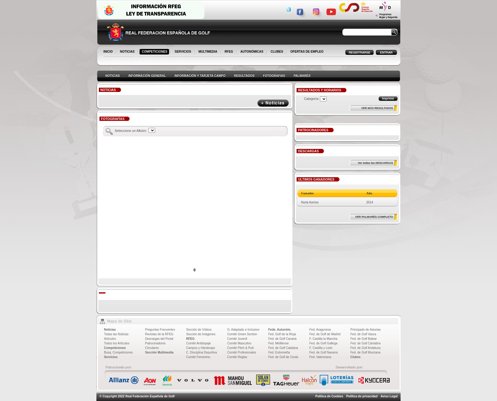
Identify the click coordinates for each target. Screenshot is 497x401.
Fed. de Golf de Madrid (324, 334)
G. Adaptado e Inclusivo (243, 329)
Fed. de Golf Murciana (365, 352)
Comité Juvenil (237, 338)
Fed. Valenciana (320, 357)
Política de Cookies (329, 396)
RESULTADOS (244, 75)
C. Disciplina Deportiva (201, 352)
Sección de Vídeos (198, 329)
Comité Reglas (237, 357)
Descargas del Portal (159, 338)
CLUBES (277, 51)
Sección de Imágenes (200, 334)
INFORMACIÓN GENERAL (147, 75)
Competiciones (115, 348)
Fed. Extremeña (279, 352)
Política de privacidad (361, 396)
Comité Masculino (239, 343)
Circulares (152, 348)
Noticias (110, 329)
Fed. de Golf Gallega (323, 343)
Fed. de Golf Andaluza (365, 348)
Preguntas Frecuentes (160, 329)
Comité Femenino (198, 357)
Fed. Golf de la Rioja (282, 334)
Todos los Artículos (116, 343)
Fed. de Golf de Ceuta (283, 357)
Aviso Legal (389, 396)
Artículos (110, 338)
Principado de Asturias (365, 329)
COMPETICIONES (155, 52)
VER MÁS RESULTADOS (377, 108)
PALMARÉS (302, 75)
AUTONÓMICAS (251, 51)
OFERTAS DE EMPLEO (307, 51)
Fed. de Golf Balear (363, 338)
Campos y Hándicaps (200, 348)
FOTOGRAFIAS (274, 75)
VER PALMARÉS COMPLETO (374, 216)
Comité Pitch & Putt (240, 348)
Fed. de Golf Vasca (363, 334)
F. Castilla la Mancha (323, 338)
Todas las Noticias (116, 334)
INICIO (108, 52)
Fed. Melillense (278, 343)
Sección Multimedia (159, 352)
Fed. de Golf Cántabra (365, 343)
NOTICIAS (128, 52)
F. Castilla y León (320, 348)
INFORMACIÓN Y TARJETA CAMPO (199, 75)
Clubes (355, 357)
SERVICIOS (183, 52)
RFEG (229, 52)
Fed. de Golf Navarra (323, 352)
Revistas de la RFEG (159, 334)
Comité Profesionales (241, 352)
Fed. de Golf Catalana (283, 348)
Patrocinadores (155, 343)
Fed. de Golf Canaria (282, 338)
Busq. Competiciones (118, 352)
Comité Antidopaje (198, 343)
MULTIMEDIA (208, 52)
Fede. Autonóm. (279, 329)
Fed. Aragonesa (320, 329)
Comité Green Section (242, 334)
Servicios (110, 357)
